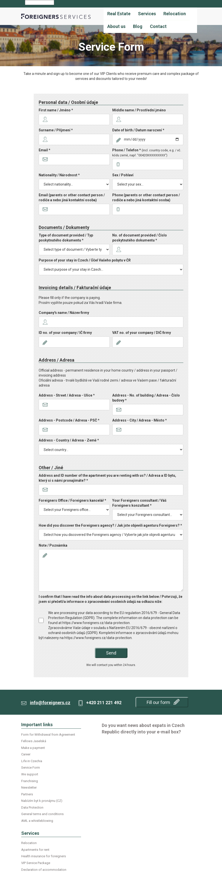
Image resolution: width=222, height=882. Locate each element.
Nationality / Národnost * (59, 175)
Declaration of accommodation (43, 870)
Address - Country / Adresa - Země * (69, 440)
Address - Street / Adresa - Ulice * (67, 395)
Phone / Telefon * (146, 152)
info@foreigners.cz (50, 702)
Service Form (30, 767)
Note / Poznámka (53, 545)
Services (147, 13)
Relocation (174, 13)
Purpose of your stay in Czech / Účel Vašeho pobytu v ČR (85, 260)
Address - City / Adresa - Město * (139, 420)
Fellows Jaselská (33, 741)
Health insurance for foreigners (43, 856)
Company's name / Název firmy (64, 313)
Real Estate (118, 13)
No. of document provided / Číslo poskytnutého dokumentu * (139, 237)
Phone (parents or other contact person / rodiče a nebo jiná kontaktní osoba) (146, 197)
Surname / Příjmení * (56, 130)
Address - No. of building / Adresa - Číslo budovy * (146, 397)
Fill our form (163, 702)
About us (116, 26)
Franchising (29, 781)
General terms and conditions (42, 814)
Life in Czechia (31, 761)
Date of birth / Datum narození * (138, 130)
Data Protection (32, 807)
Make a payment (33, 748)
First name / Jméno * (56, 110)
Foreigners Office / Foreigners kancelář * (72, 500)
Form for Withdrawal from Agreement (48, 734)
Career (25, 754)
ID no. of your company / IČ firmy (65, 333)
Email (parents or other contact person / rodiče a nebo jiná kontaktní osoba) (72, 197)
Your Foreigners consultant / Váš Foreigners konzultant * (139, 502)
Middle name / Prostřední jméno (139, 110)
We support (29, 774)
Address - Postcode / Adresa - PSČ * (69, 420)
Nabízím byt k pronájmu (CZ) (41, 801)
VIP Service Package (35, 863)
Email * (44, 150)
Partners (27, 794)
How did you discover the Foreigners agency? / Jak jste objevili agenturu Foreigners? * (110, 525)
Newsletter (29, 787)
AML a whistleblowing (37, 821)
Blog (137, 26)
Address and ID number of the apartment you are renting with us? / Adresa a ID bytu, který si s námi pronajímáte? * (107, 477)
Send (111, 653)
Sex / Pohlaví (122, 175)
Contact (158, 26)
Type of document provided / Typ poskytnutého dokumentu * (66, 237)
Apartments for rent (35, 850)
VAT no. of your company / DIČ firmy (141, 333)
